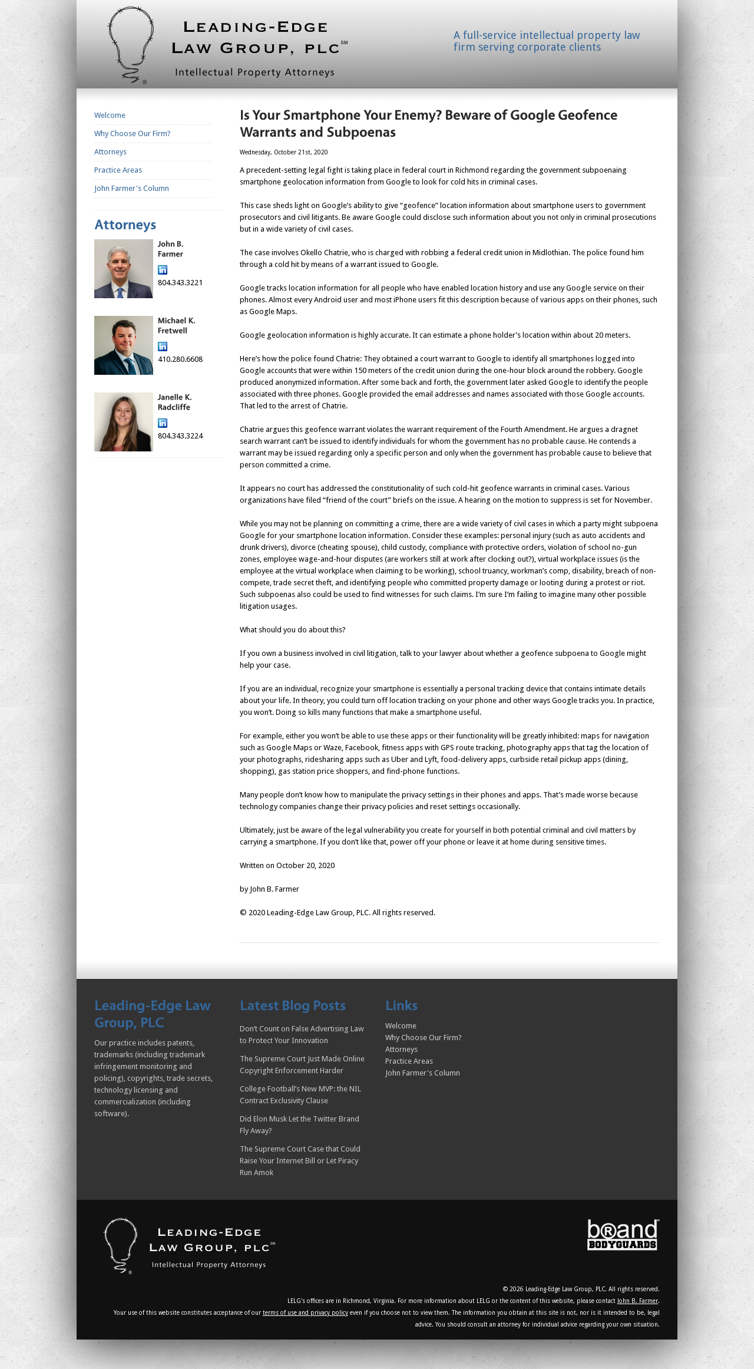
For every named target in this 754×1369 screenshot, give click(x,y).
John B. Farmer (637, 1301)
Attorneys (110, 151)
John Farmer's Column (131, 188)
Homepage (241, 48)
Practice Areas (118, 170)
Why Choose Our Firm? (132, 133)
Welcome (109, 115)
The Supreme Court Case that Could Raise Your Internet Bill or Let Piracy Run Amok (300, 1160)
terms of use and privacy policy (305, 1312)
